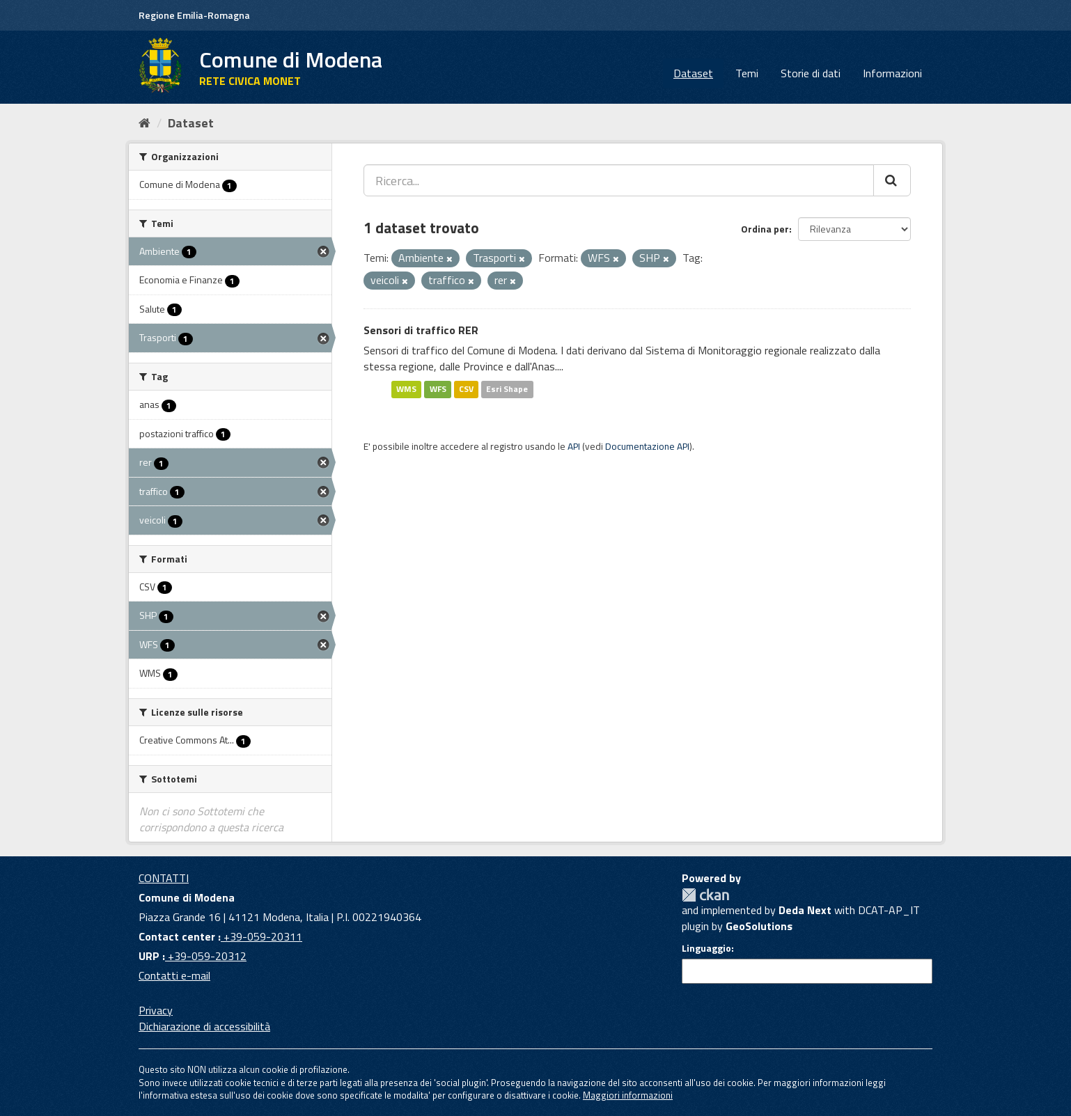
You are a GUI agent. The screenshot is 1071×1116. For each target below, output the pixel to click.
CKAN (705, 895)
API (574, 446)
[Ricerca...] (618, 180)
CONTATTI (164, 878)
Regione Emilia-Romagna (194, 15)
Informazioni (892, 73)
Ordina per (765, 228)
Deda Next (805, 910)
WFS (438, 388)
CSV (466, 388)
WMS (406, 388)
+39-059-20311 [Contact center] (261, 936)
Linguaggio (706, 948)
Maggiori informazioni (628, 1095)
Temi (746, 73)
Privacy (156, 1010)
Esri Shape (507, 388)
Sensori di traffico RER (420, 330)
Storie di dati (811, 73)
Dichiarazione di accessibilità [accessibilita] (204, 1026)
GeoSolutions (759, 926)
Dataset (693, 73)
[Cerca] (892, 180)
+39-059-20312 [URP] (206, 956)
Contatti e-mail (174, 975)
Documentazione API (647, 446)
